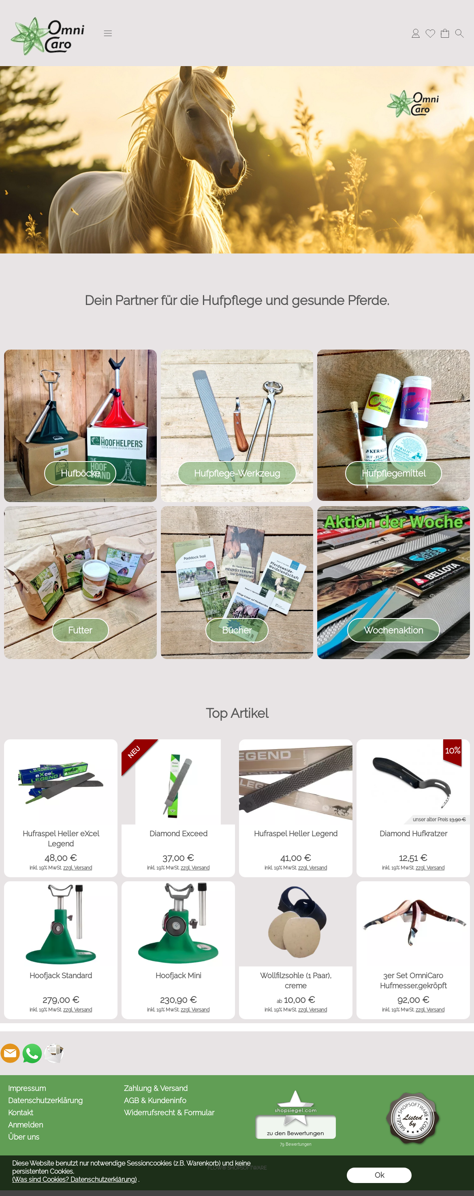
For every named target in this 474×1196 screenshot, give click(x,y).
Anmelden (25, 1125)
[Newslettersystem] (54, 1053)
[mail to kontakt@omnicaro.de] (10, 1053)
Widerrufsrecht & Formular (169, 1112)
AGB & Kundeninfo (155, 1100)
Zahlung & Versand (156, 1088)
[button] (107, 33)
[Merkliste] (430, 33)
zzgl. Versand (77, 868)
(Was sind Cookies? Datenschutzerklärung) (74, 1179)
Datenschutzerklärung (45, 1100)
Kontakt (20, 1112)
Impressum (27, 1088)
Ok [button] (379, 1175)
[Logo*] (48, 8)
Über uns (23, 1137)
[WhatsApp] (32, 1053)
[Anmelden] (415, 33)
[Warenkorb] (445, 33)
